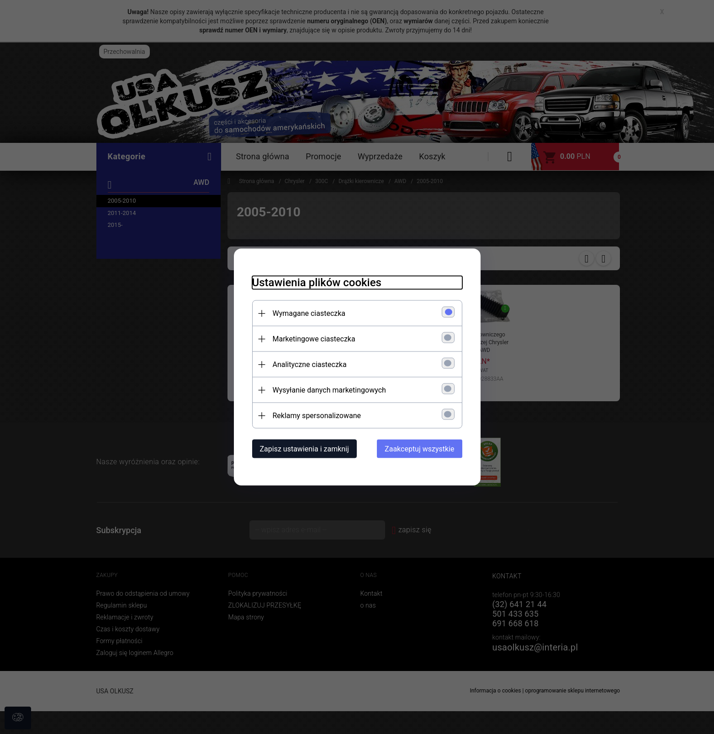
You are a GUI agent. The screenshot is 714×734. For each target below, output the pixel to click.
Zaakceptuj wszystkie (419, 449)
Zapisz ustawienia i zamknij (304, 449)
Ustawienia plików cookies (316, 282)
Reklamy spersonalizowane (317, 415)
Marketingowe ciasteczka (314, 339)
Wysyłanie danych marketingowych (329, 390)
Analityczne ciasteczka (310, 364)
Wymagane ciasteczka (309, 313)
